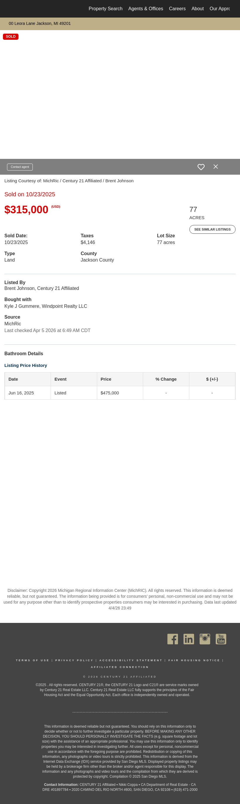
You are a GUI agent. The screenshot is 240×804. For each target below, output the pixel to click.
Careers (177, 8)
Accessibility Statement (131, 660)
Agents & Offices (145, 8)
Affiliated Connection (120, 667)
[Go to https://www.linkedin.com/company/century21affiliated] (188, 639)
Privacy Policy (74, 660)
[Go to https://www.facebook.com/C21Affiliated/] (172, 639)
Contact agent (20, 167)
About (197, 8)
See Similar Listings (212, 229)
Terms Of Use (33, 660)
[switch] (201, 167)
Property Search (106, 8)
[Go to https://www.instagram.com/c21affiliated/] (205, 639)
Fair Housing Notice (194, 660)
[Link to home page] (13, 9)
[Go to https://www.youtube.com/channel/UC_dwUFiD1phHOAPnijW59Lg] (221, 639)
